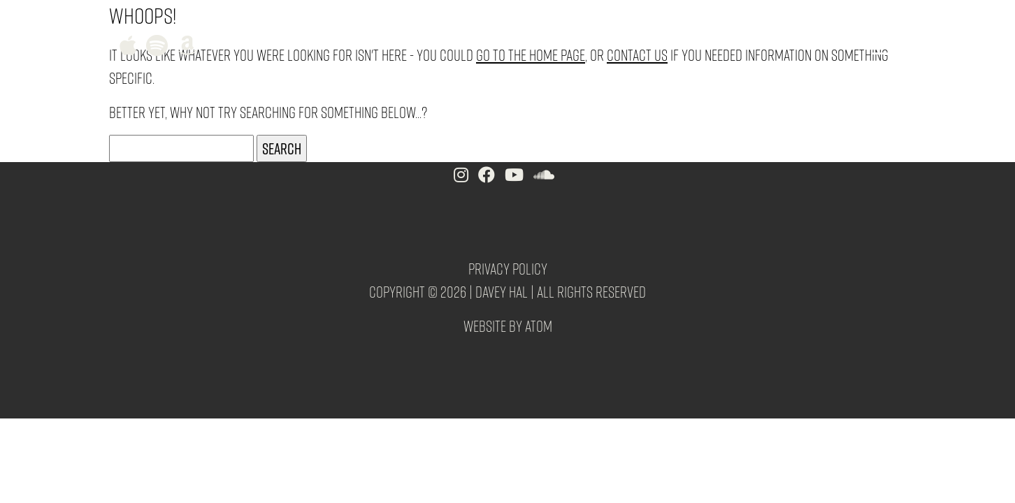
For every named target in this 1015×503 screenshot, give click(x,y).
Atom (538, 325)
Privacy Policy (507, 268)
